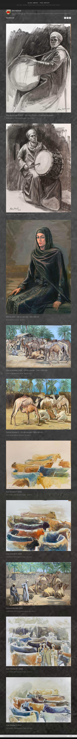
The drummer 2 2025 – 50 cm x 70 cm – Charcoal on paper (30, 115)
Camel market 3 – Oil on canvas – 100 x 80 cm (24, 432)
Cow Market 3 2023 (13, 725)
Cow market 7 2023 (14, 492)
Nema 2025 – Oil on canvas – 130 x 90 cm (22, 317)
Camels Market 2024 (14, 608)
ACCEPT (70, 736)
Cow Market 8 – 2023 (14, 669)
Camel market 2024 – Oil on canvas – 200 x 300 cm (26, 370)
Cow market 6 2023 (14, 554)
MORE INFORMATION (63, 736)
